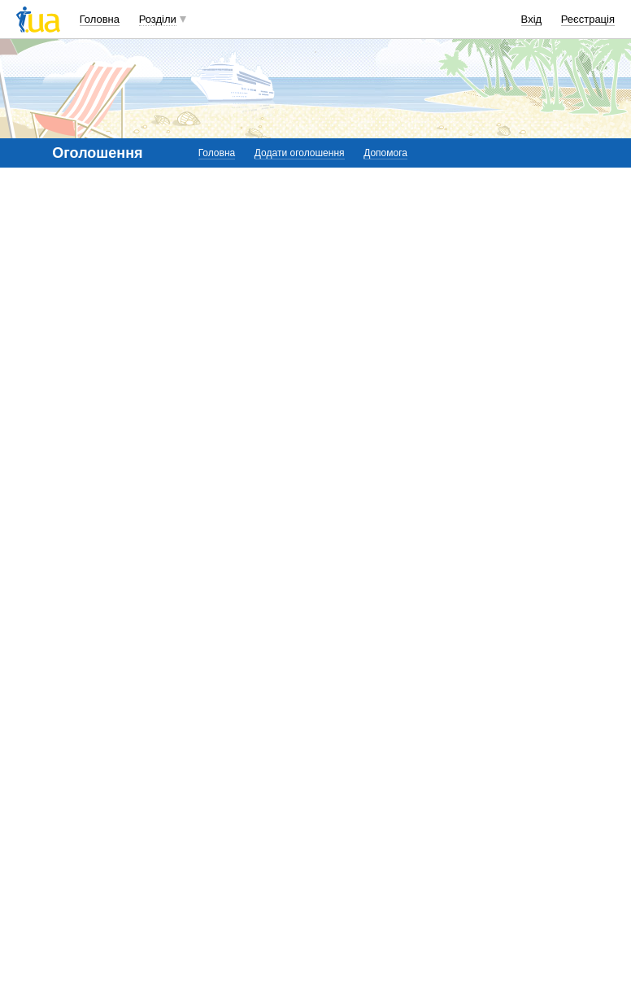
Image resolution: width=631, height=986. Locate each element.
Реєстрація (588, 19)
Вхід (531, 19)
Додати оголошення (300, 153)
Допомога (385, 153)
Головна (100, 19)
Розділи (157, 19)
